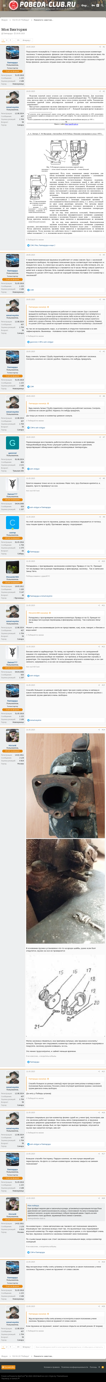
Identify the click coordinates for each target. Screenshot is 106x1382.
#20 (103, 1306)
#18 (103, 1198)
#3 (104, 255)
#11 (103, 605)
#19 (103, 1262)
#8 (104, 478)
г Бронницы (19, 598)
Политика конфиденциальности (74, 1367)
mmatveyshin (12, 107)
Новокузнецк (18, 84)
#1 (104, 47)
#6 (104, 396)
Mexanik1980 (12, 577)
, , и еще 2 (42, 245)
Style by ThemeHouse (58, 1376)
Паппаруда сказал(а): (38, 307)
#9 (104, 517)
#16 (103, 1112)
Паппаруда (8, 33)
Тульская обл (18, 471)
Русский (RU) (8, 1367)
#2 (104, 91)
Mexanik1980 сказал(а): (38, 613)
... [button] (14, 40)
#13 (103, 685)
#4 (104, 299)
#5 (104, 351)
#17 (103, 1154)
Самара (20, 125)
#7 (104, 437)
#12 (103, 647)
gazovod (12, 453)
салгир (12, 532)
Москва (21, 764)
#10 (103, 561)
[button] (4, 5)
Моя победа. (33, 1205)
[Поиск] (102, 5)
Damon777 (12, 494)
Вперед (26, 40)
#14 (103, 730)
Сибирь (21, 554)
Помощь (93, 1367)
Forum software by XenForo (24, 1376)
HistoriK (12, 745)
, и (41, 342)
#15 (103, 1071)
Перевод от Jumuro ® (10, 1378)
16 (18, 40)
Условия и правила (52, 1367)
